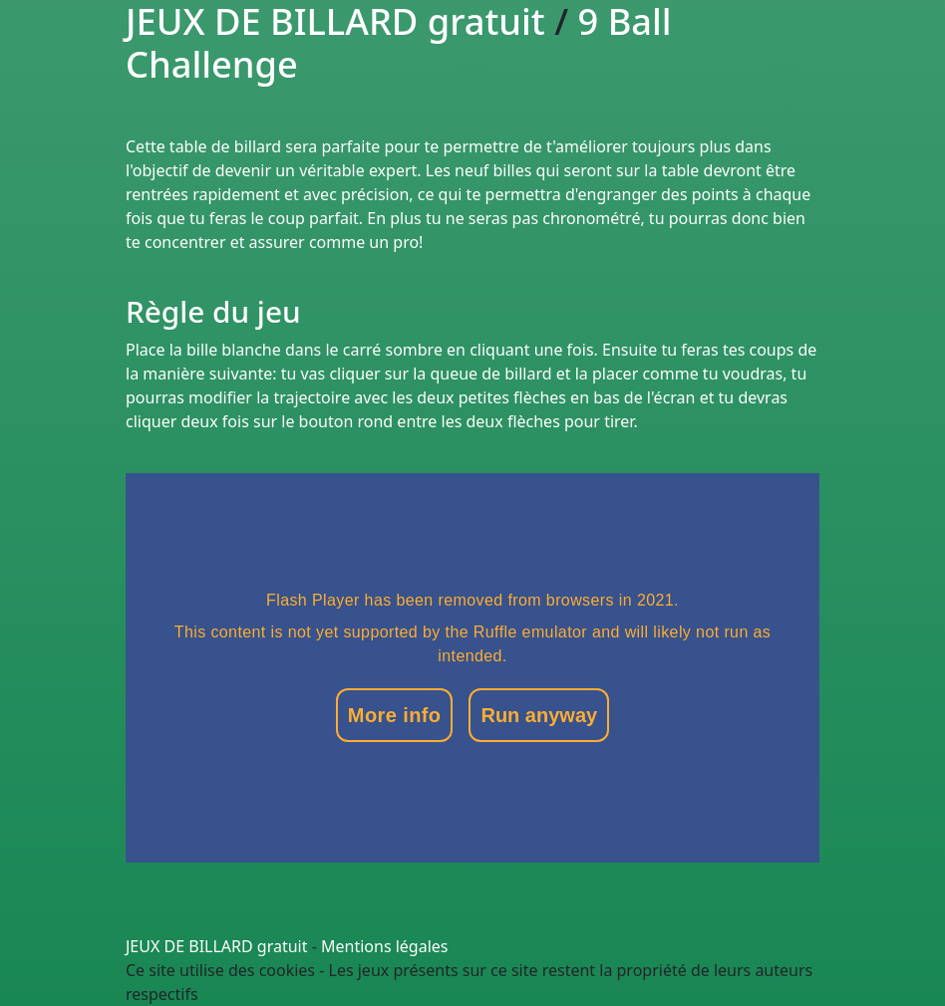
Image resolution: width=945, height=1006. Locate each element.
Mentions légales (385, 946)
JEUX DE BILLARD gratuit (217, 946)
